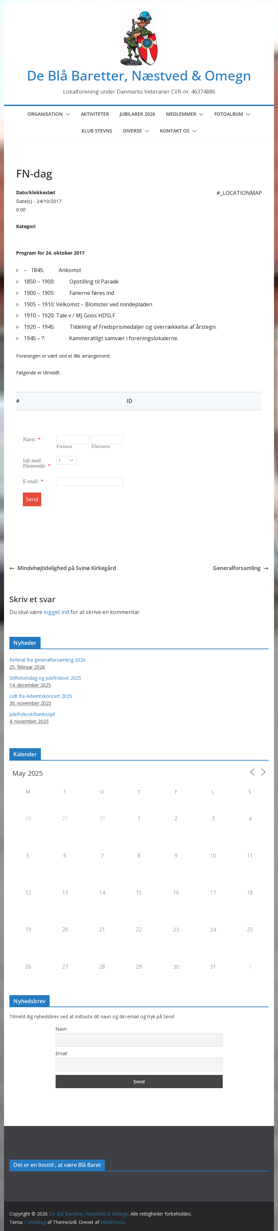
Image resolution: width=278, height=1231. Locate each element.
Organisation (45, 114)
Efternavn (100, 446)
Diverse (132, 130)
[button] (66, 114)
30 (176, 967)
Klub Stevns (96, 130)
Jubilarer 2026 (137, 114)
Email (61, 1053)
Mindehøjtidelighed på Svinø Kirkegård (62, 568)
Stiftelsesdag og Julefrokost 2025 (45, 678)
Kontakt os (174, 130)
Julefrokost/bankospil (32, 714)
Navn (61, 1029)
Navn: (29, 439)
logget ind (56, 612)
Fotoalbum (228, 114)
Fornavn (64, 446)
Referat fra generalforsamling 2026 (47, 660)
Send (32, 499)
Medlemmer (181, 114)
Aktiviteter (95, 114)
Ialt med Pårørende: (34, 463)
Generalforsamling (241, 568)
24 (213, 929)
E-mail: (31, 481)
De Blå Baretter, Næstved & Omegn (139, 75)
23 (176, 929)
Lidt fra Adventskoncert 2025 (40, 696)
